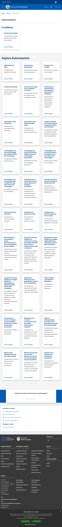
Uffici (2, 456)
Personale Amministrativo (7, 464)
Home (3, 13)
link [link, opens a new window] (45, 518)
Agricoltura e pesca (36, 472)
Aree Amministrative (6, 453)
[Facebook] (50, 7)
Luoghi (48, 463)
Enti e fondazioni (5, 458)
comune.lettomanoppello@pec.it (9, 499)
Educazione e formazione (37, 450)
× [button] (60, 511)
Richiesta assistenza (21, 490)
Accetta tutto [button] (25, 521)
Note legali (34, 487)
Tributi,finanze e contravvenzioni (35, 459)
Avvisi (47, 456)
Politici (2, 461)
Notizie (48, 451)
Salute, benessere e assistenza (36, 466)
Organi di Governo (5, 451)
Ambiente (33, 462)
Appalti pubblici (20, 461)
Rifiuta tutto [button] (36, 521)
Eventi (48, 466)
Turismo (18, 466)
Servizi (8, 13)
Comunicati (49, 453)
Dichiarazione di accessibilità (35, 491)
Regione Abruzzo (6, 2)
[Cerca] (59, 7)
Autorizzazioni (34, 470)
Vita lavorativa (19, 456)
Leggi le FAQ (19, 487)
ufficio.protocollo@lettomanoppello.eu (11, 503)
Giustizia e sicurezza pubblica (36, 454)
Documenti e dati (5, 466)
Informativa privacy (36, 485)
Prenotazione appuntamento (19, 481)
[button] (31, 524)
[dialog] (31, 518)
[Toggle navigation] (3, 7)
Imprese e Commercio (21, 458)
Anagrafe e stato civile (21, 451)
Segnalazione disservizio (22, 485)
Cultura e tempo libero (21, 453)
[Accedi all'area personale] (56, 2)
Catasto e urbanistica (21, 464)
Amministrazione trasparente (35, 481)
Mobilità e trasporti (20, 469)
